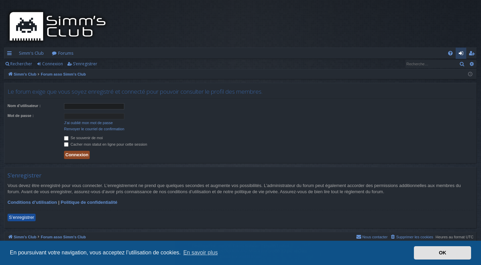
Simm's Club (31, 53)
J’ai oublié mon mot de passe (88, 123)
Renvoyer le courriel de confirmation (94, 129)
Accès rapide (11, 54)
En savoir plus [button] (200, 252)
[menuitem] (450, 53)
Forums (66, 53)
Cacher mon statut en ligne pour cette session (105, 144)
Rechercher (21, 64)
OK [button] (442, 252)
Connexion (52, 64)
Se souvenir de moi (83, 138)
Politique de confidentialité (89, 202)
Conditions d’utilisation (32, 202)
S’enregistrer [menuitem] (473, 54)
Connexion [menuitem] (462, 54)
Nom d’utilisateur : (24, 106)
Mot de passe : (21, 116)
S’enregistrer (85, 64)
